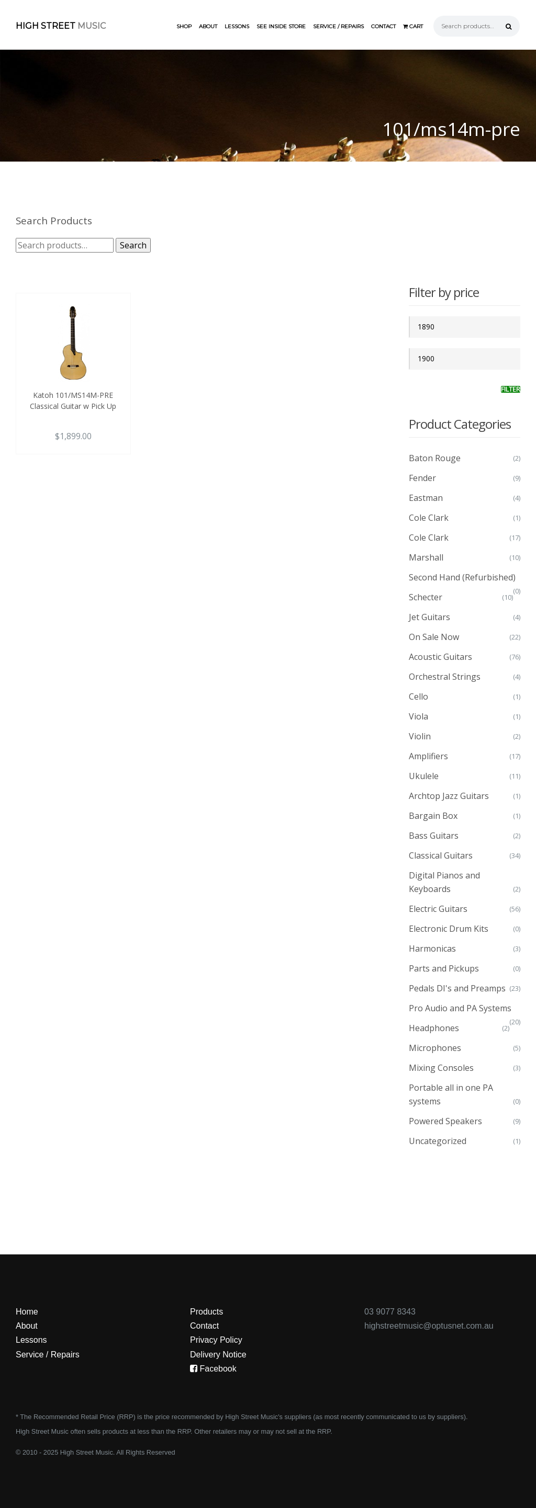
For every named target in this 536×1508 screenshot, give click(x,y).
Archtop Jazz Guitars (449, 796)
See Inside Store (281, 26)
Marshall (426, 557)
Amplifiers (428, 756)
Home (27, 1311)
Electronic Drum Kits (448, 928)
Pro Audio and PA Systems (460, 1008)
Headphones (434, 1028)
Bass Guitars (434, 835)
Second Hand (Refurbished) (462, 577)
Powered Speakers (445, 1121)
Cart (413, 26)
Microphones (435, 1048)
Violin (420, 736)
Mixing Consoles (441, 1067)
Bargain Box (433, 815)
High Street (61, 26)
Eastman (426, 498)
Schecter (425, 597)
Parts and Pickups (444, 968)
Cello (418, 696)
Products (206, 1311)
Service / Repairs (338, 26)
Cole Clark (429, 517)
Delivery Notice (218, 1354)
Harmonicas (432, 948)
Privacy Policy (216, 1339)
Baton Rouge (435, 458)
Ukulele (424, 776)
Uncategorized (437, 1141)
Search (133, 245)
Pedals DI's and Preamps (457, 988)
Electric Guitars (438, 909)
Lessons (237, 26)
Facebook (213, 1368)
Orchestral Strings (445, 676)
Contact (383, 26)
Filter (510, 389)
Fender (422, 478)
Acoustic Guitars (440, 656)
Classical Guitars (441, 855)
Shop (184, 26)
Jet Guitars (429, 617)
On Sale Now (434, 637)
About (208, 26)
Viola (418, 716)
